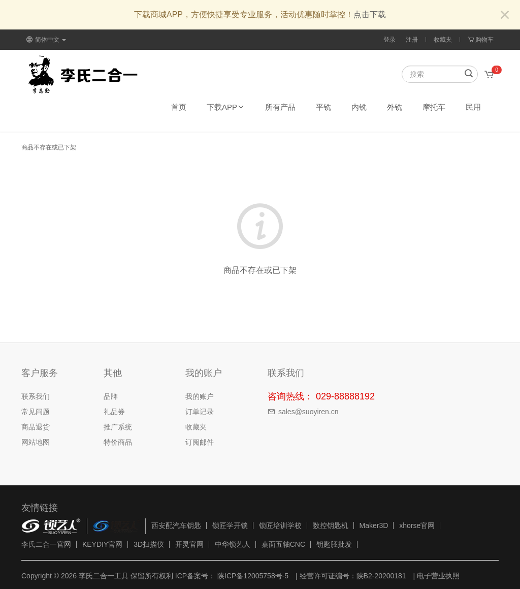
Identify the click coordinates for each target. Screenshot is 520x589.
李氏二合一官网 (46, 544)
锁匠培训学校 (280, 525)
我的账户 (199, 396)
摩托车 (433, 107)
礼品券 (114, 412)
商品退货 (35, 427)
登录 (389, 39)
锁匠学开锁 (230, 525)
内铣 (359, 107)
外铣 (394, 107)
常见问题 (35, 412)
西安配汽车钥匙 (176, 525)
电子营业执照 (438, 576)
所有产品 (280, 107)
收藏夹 (443, 39)
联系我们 (35, 396)
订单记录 (199, 412)
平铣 (323, 107)
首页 (178, 107)
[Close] (505, 15)
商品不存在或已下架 (48, 147)
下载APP (226, 107)
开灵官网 (189, 544)
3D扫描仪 (149, 544)
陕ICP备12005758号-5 (251, 576)
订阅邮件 (199, 442)
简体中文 (46, 39)
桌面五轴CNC (283, 544)
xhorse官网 (417, 525)
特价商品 (118, 442)
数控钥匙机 (330, 525)
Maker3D (374, 525)
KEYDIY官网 (102, 544)
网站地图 (35, 442)
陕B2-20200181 (381, 576)
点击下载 (369, 14)
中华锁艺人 (232, 544)
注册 (412, 39)
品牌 (111, 396)
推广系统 (118, 427)
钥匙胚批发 (334, 544)
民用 (473, 107)
